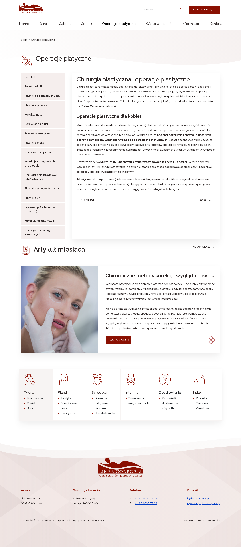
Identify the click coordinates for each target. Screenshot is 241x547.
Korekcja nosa (35, 398)
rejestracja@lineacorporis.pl (203, 503)
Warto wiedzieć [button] (158, 24)
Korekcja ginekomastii (40, 220)
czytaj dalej (118, 340)
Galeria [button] (65, 24)
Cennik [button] (86, 24)
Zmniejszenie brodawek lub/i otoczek (41, 177)
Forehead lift (33, 86)
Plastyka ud (32, 197)
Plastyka (66, 398)
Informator (190, 24)
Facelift (30, 77)
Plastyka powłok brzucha (42, 188)
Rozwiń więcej (204, 246)
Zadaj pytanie (170, 392)
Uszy (30, 408)
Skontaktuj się (205, 9)
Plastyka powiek (36, 105)
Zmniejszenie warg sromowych (37, 232)
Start (24, 39)
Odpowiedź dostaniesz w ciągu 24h (170, 403)
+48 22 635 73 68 (146, 503)
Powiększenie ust (36, 124)
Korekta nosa (34, 114)
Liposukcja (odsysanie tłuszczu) (40, 209)
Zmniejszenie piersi (38, 152)
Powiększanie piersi (38, 133)
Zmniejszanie (69, 413)
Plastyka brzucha (105, 413)
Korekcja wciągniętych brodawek (40, 163)
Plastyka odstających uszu (42, 95)
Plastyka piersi (34, 142)
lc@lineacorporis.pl (198, 498)
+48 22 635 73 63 (146, 498)
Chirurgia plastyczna (43, 39)
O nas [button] (44, 24)
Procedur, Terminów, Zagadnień (202, 403)
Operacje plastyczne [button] (119, 24)
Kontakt (216, 24)
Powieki (31, 403)
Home (24, 24)
